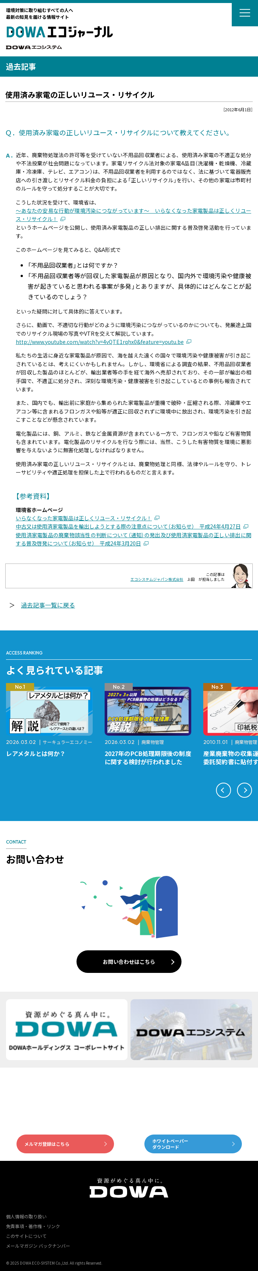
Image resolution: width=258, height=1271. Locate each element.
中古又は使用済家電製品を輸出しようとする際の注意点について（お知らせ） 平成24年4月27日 (128, 526)
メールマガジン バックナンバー (38, 1245)
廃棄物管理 (152, 742)
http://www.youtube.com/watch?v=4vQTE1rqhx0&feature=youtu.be (100, 341)
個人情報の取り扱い (26, 1216)
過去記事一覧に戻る (48, 604)
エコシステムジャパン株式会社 (156, 579)
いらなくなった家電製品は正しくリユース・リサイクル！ (84, 518)
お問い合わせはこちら (129, 961)
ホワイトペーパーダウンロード (170, 1144)
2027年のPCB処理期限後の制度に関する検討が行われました (148, 757)
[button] (223, 790)
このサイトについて (26, 1236)
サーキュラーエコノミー (67, 742)
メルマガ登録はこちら (46, 1144)
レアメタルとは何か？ (36, 753)
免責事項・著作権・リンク (33, 1226)
